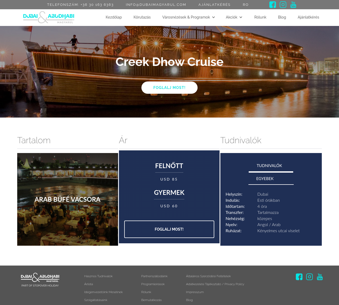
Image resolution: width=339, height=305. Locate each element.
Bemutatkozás (151, 300)
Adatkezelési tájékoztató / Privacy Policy (215, 284)
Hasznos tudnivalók (98, 276)
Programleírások (152, 284)
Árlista (88, 284)
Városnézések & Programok (186, 17)
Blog (282, 17)
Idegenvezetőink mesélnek (103, 292)
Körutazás (142, 17)
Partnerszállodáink (154, 276)
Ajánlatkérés (214, 5)
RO (246, 5)
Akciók (232, 17)
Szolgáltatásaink (95, 300)
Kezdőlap (114, 17)
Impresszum (195, 292)
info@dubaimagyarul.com (156, 5)
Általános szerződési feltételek (208, 276)
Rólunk (260, 17)
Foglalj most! (169, 88)
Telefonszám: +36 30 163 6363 (80, 5)
